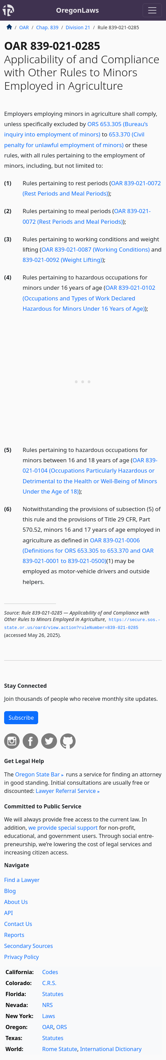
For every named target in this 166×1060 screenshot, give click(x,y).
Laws (48, 1016)
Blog (10, 891)
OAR (24, 27)
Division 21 (78, 27)
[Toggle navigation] (152, 10)
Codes (50, 972)
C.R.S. (49, 983)
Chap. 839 (47, 27)
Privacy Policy (21, 957)
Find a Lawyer (22, 880)
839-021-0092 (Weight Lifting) (62, 260)
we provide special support (63, 827)
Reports (14, 935)
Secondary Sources (28, 946)
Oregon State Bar (37, 774)
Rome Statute (59, 1049)
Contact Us (18, 924)
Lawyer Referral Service (66, 791)
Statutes (53, 994)
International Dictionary (111, 1049)
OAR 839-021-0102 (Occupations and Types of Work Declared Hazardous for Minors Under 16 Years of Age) (89, 298)
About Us (16, 902)
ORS (61, 1027)
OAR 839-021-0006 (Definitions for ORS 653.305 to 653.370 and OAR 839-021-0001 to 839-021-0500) (88, 550)
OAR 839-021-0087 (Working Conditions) (96, 249)
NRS (47, 1005)
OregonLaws (77, 10)
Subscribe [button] (21, 717)
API (8, 913)
